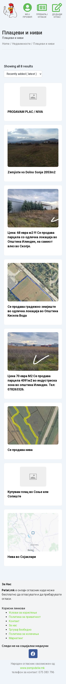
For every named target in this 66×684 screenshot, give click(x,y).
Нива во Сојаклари (22, 557)
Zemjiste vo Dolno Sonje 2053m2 (31, 172)
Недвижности (21, 43)
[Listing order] (23, 74)
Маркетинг (16, 638)
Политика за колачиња (24, 634)
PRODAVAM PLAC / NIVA (25, 112)
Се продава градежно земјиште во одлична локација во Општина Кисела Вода (33, 311)
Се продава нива (20, 450)
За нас (13, 625)
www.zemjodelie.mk (32, 668)
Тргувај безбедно (20, 629)
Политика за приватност (25, 617)
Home (6, 43)
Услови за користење (23, 612)
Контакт (14, 621)
